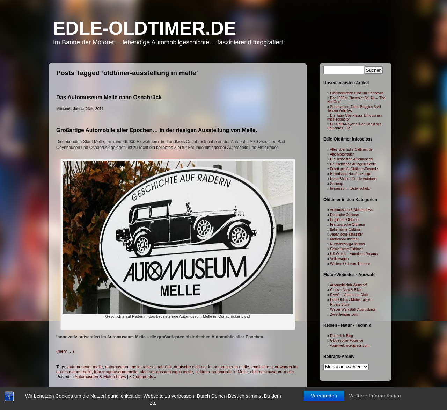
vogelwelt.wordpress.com (349, 345)
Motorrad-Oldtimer (344, 239)
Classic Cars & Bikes (346, 290)
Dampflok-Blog (341, 336)
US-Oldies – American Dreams (354, 254)
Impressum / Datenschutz (349, 188)
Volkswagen (339, 259)
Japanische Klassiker (346, 234)
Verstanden (324, 397)
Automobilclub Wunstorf (348, 285)
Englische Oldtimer (344, 220)
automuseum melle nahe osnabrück (138, 367)
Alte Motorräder (342, 154)
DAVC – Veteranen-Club (349, 295)
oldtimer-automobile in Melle (221, 371)
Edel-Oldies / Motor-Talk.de (351, 300)
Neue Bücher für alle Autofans (353, 179)
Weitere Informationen (375, 397)
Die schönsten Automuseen (351, 159)
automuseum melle (85, 367)
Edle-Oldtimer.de (144, 28)
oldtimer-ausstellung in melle (166, 371)
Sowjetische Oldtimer (346, 249)
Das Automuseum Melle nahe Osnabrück (109, 97)
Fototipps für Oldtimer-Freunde (354, 169)
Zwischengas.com (344, 314)
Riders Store (340, 305)
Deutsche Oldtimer (344, 215)
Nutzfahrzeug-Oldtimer (347, 244)
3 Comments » (142, 376)
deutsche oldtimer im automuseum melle (211, 367)
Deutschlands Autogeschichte (353, 164)
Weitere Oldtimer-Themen (350, 264)
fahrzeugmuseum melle (116, 371)
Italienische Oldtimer (346, 229)
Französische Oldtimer (347, 224)
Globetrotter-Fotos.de (346, 341)
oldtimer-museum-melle (272, 371)
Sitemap (336, 184)
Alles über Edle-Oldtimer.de (351, 149)
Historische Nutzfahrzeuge (350, 174)
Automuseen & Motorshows (100, 376)
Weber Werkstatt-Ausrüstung (352, 309)
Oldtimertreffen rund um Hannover (356, 93)
